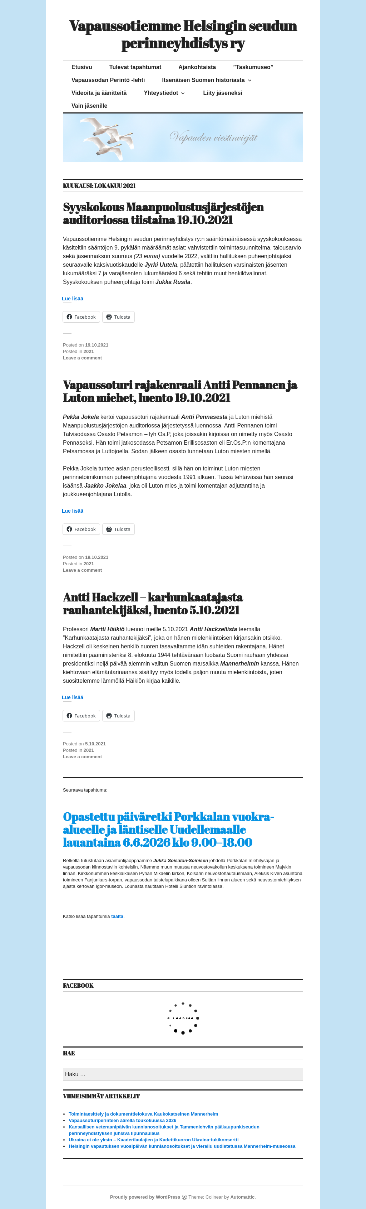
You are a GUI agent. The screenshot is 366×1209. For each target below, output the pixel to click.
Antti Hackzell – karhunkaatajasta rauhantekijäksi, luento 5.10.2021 (153, 603)
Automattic (242, 1197)
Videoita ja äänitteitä (99, 93)
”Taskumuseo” (253, 67)
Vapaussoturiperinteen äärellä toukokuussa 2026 (122, 1120)
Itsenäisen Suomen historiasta (203, 80)
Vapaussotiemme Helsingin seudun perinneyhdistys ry (183, 34)
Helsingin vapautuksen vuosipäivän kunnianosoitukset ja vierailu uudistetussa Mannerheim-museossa (182, 1146)
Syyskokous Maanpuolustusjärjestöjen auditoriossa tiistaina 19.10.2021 (163, 213)
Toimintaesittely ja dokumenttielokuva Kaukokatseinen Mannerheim (143, 1114)
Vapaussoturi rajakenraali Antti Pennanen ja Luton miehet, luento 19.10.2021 (180, 391)
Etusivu (81, 67)
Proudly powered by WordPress (145, 1197)
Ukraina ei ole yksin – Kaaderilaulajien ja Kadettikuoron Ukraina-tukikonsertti (153, 1139)
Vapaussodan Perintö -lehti (108, 80)
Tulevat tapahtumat (135, 67)
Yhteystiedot (161, 93)
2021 (89, 351)
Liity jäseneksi (222, 93)
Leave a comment (82, 358)
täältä (117, 916)
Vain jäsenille (89, 106)
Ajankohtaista (197, 67)
